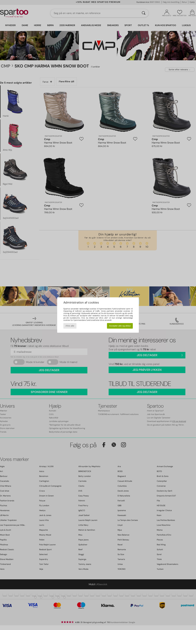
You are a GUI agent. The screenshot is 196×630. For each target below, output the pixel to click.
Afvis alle (69, 326)
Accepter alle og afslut (120, 326)
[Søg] (143, 13)
